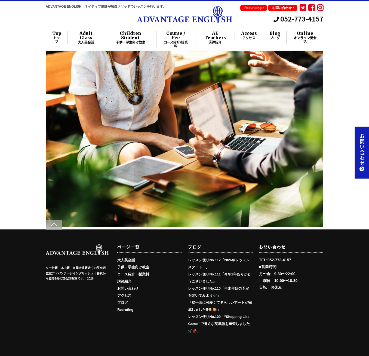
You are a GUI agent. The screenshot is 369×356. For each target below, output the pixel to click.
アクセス (124, 295)
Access (249, 35)
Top (56, 37)
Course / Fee (175, 39)
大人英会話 (126, 260)
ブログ (122, 303)
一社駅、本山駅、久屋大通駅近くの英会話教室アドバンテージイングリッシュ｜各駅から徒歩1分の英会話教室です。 (76, 273)
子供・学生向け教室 (133, 267)
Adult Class (86, 37)
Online (305, 37)
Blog (274, 35)
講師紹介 (124, 281)
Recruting (125, 310)
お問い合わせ (283, 8)
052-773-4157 (298, 19)
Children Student (130, 37)
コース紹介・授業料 (133, 274)
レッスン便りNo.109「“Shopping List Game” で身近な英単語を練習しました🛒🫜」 (219, 324)
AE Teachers (215, 37)
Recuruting (254, 8)
